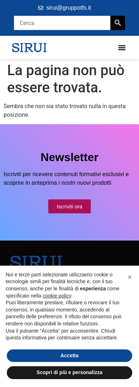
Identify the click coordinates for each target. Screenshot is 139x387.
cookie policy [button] (57, 296)
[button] (122, 47)
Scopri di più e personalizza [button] (69, 372)
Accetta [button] (69, 355)
